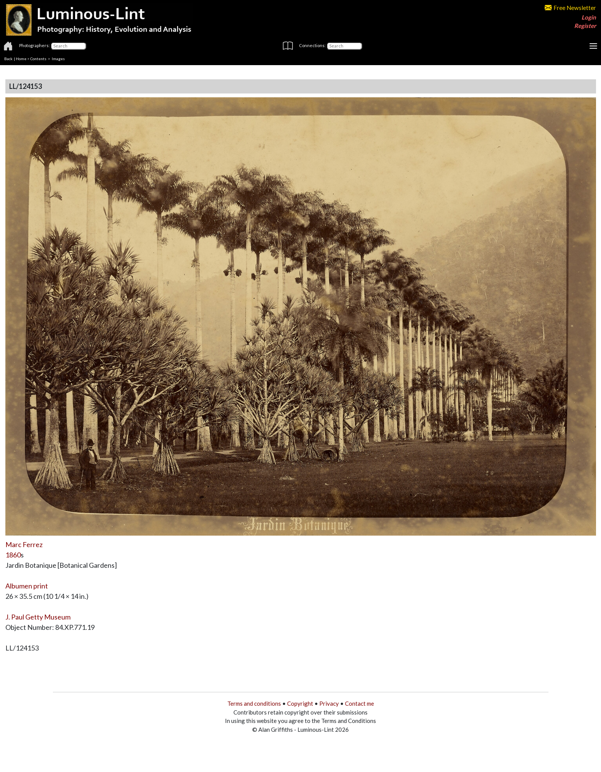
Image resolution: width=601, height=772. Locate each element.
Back (8, 58)
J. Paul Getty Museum (38, 617)
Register (585, 25)
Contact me (359, 703)
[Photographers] (68, 46)
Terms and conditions (254, 703)
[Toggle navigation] (593, 46)
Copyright (300, 703)
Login (588, 17)
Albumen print (26, 586)
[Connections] (344, 46)
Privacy (329, 703)
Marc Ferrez (24, 544)
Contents (38, 58)
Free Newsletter (570, 7)
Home (21, 58)
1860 (13, 555)
